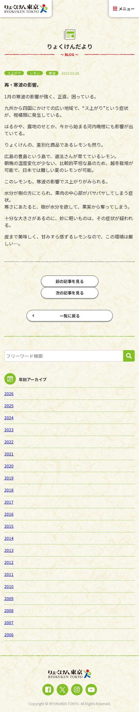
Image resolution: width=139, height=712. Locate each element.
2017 (9, 502)
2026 (9, 393)
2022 (9, 442)
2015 (9, 526)
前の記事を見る (70, 281)
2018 (9, 490)
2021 (9, 454)
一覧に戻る (56, 316)
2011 (9, 574)
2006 (9, 634)
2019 (9, 478)
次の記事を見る (70, 293)
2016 (9, 514)
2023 (9, 429)
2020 (9, 466)
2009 (9, 598)
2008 (9, 610)
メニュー (124, 8)
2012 (9, 562)
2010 (9, 586)
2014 (9, 538)
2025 (9, 405)
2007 (9, 622)
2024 (9, 417)
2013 (9, 550)
